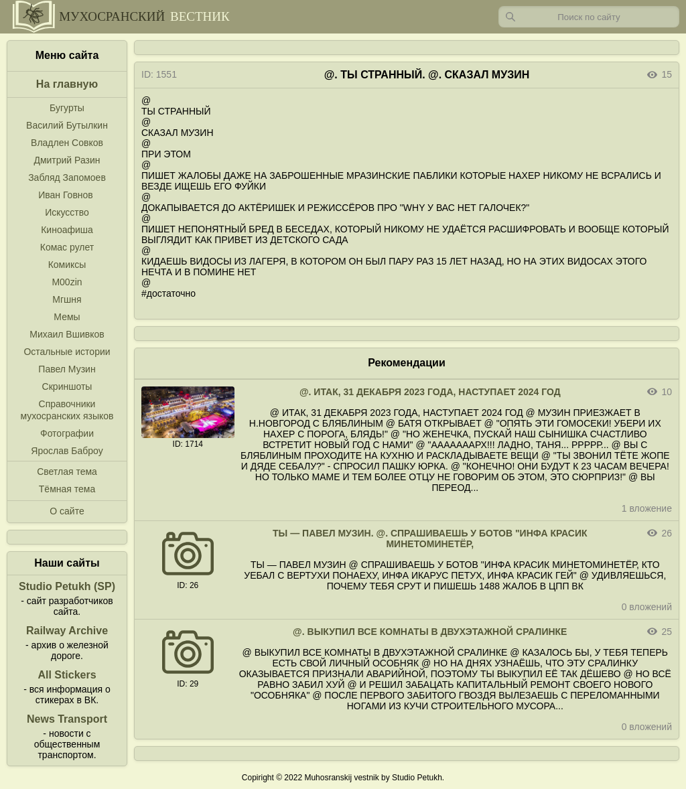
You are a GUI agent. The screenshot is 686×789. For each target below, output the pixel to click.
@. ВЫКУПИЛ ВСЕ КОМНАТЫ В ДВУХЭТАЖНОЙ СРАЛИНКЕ (430, 631)
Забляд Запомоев (67, 177)
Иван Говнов (65, 195)
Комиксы (67, 264)
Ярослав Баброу (66, 450)
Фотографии (67, 433)
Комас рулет (67, 247)
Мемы (67, 316)
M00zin (67, 282)
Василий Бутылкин (67, 125)
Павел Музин (66, 369)
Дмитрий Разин (66, 160)
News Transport (67, 719)
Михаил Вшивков (66, 334)
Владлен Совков (67, 142)
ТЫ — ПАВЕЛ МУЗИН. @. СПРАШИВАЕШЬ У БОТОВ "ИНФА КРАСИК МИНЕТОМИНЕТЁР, (430, 538)
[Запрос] (588, 16)
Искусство (67, 212)
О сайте (67, 511)
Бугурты (67, 107)
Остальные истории (66, 351)
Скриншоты (67, 386)
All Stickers (67, 674)
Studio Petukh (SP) (67, 586)
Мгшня (66, 299)
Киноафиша (67, 229)
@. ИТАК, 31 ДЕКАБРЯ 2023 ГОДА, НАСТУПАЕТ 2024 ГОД (430, 391)
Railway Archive (67, 630)
